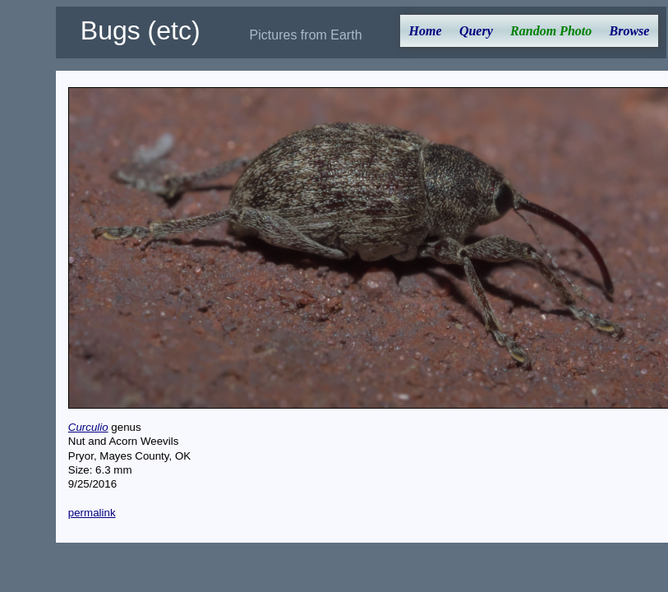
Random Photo (551, 31)
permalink (92, 512)
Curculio (88, 427)
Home (425, 31)
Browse (630, 31)
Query (476, 31)
